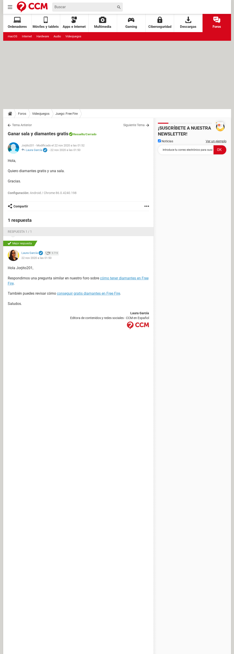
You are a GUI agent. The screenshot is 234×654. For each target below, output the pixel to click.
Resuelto (79, 134)
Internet (27, 36)
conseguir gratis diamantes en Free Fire (88, 293)
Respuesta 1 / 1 (20, 231)
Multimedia (102, 23)
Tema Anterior (22, 125)
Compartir (20, 206)
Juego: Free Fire (66, 113)
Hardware (42, 36)
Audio (57, 36)
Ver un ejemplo (216, 141)
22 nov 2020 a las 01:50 (65, 150)
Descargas (188, 23)
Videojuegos (73, 36)
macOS (12, 36)
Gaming (131, 23)
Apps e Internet (74, 23)
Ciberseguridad (159, 23)
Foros (217, 23)
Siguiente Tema (134, 125)
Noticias (165, 141)
